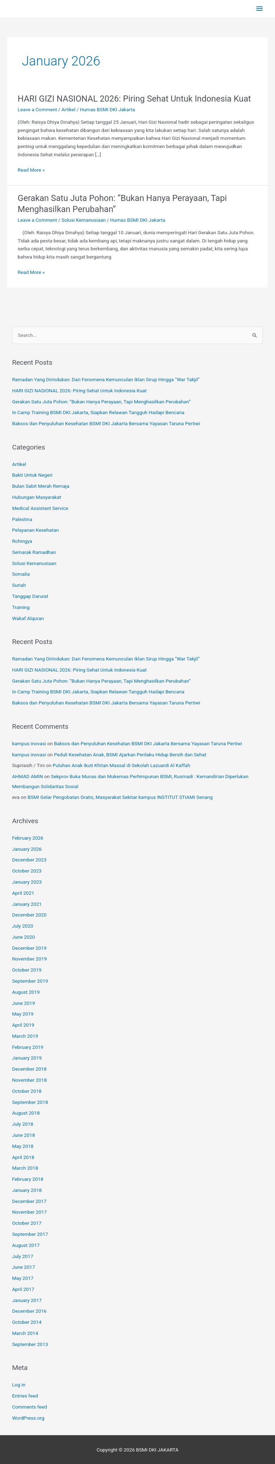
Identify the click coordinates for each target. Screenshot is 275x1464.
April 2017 (23, 1289)
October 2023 (27, 871)
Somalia (21, 574)
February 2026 (27, 838)
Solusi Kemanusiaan (84, 220)
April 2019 (23, 1025)
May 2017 (23, 1278)
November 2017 (29, 1212)
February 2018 (27, 1179)
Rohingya (22, 541)
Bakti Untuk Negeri (32, 475)
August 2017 (26, 1245)
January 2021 (27, 904)
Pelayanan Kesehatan (35, 530)
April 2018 (23, 1157)
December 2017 (29, 1201)
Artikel (69, 109)
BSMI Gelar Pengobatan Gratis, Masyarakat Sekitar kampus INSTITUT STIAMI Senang (120, 797)
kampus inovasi (29, 743)
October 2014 (27, 1322)
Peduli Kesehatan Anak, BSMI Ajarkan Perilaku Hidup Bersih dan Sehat (130, 754)
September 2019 (30, 981)
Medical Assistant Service (40, 508)
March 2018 (25, 1168)
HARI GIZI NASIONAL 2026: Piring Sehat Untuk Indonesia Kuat (134, 99)
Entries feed (25, 1396)
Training (21, 607)
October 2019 (27, 970)
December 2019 (29, 948)
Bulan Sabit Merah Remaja (40, 486)
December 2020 (29, 915)
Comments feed (29, 1407)
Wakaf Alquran (28, 618)
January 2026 (27, 849)
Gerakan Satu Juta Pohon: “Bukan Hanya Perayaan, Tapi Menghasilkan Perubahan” (101, 401)
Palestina (22, 519)
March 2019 (25, 1036)
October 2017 (27, 1223)
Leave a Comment (37, 109)
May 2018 (23, 1146)
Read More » (31, 169)
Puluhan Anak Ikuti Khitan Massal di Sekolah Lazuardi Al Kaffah (121, 765)
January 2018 (27, 1190)
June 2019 (23, 1003)
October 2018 (27, 1091)
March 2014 (25, 1333)
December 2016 (29, 1311)
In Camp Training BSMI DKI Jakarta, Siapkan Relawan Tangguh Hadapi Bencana (98, 412)
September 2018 (30, 1102)
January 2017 (27, 1300)
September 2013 (30, 1344)
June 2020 (23, 937)
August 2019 (26, 992)
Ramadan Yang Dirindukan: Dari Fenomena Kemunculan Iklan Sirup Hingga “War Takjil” (106, 379)
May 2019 (23, 1014)
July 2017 (22, 1256)
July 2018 (22, 1124)
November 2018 (29, 1080)
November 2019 (29, 959)
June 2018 (23, 1135)
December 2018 (29, 1069)
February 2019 (27, 1047)
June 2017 (23, 1267)
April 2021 (23, 893)
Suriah (19, 585)
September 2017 (30, 1234)
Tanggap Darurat (30, 596)
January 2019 (27, 1058)
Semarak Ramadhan (34, 552)
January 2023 (27, 882)
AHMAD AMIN (27, 776)
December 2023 (29, 860)
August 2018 (26, 1113)
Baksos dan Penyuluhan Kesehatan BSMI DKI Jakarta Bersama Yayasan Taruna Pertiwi (106, 423)
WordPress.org (28, 1418)
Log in (18, 1384)
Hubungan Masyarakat (36, 497)
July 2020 (22, 926)
